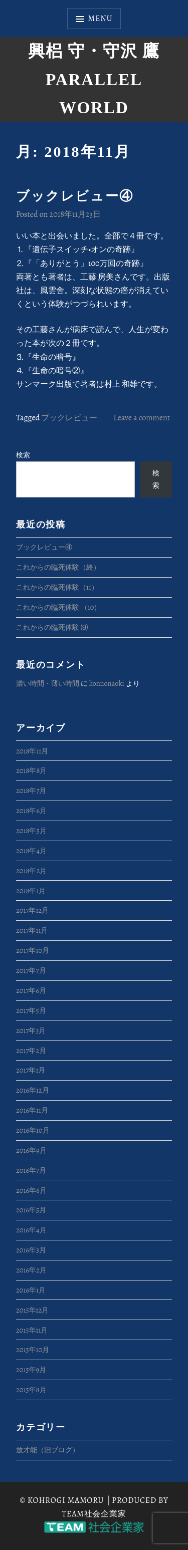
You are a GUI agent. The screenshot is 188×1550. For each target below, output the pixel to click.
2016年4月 (31, 1230)
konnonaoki (106, 683)
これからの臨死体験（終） (58, 567)
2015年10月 (32, 1350)
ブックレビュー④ (75, 196)
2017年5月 (31, 1010)
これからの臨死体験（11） (57, 587)
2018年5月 (31, 831)
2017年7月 (31, 970)
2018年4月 (31, 851)
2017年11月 (32, 930)
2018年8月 (31, 770)
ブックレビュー (69, 417)
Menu (100, 18)
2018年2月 (31, 871)
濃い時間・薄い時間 (47, 683)
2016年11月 (32, 1110)
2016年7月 (31, 1170)
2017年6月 (31, 990)
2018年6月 (31, 811)
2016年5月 (31, 1210)
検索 (23, 455)
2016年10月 (33, 1130)
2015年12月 (32, 1310)
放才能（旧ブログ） (47, 1450)
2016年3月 (31, 1250)
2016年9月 (31, 1150)
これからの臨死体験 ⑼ (52, 627)
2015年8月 (31, 1390)
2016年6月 (31, 1190)
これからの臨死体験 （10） (58, 607)
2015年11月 (32, 1330)
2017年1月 (30, 1070)
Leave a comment (141, 417)
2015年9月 (31, 1370)
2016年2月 (31, 1270)
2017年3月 (31, 1030)
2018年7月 (31, 791)
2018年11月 (32, 751)
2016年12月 (32, 1090)
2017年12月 (32, 910)
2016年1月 (31, 1290)
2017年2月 (31, 1051)
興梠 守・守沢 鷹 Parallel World (94, 79)
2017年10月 (32, 950)
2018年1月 (31, 891)
